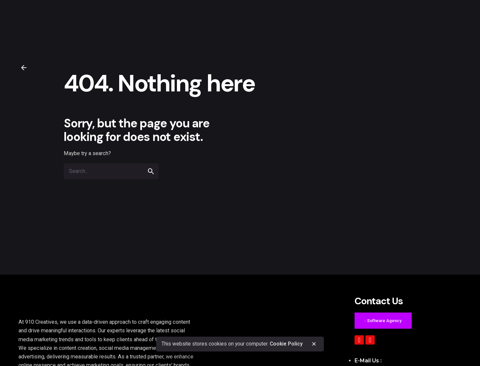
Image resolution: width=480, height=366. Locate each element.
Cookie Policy (286, 344)
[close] (314, 344)
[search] (151, 171)
